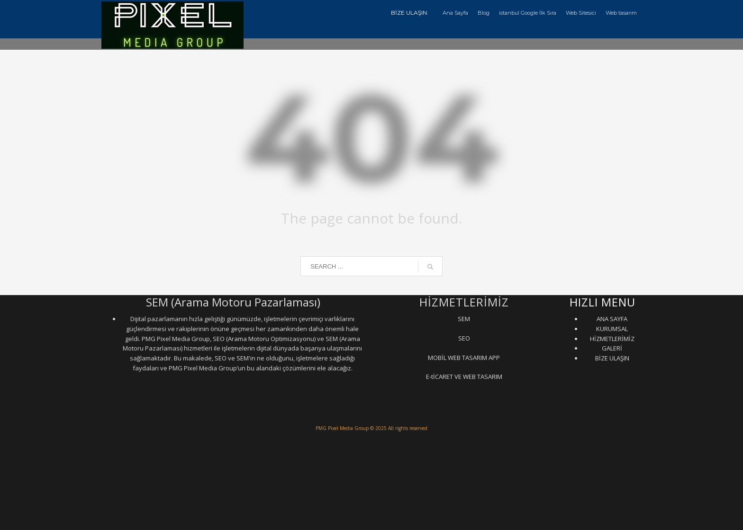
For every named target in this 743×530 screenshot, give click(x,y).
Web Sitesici (581, 12)
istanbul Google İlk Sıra (527, 12)
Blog (483, 12)
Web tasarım (621, 12)
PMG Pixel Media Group (342, 428)
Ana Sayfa (455, 12)
